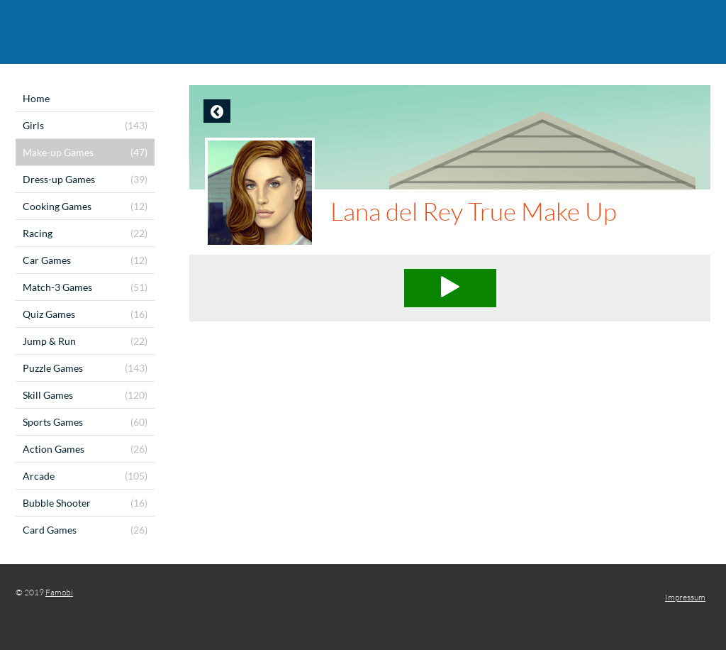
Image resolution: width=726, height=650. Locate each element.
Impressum (685, 597)
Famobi (59, 592)
